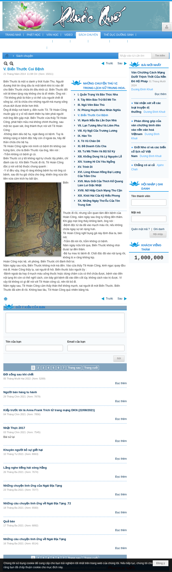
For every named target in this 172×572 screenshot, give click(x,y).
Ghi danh (158, 229)
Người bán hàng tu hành (20, 392)
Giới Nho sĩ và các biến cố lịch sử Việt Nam (148, 152)
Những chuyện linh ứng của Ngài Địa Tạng (32, 485)
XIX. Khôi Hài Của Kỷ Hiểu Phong (99, 195)
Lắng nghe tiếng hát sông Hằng (25, 467)
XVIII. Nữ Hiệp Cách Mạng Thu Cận (100, 190)
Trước (109, 63)
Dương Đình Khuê (142, 89)
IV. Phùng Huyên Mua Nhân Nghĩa (99, 110)
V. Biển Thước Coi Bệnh (93, 115)
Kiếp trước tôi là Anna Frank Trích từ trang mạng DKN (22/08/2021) (49, 410)
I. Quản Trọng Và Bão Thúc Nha (98, 94)
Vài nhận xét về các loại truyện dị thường (146, 107)
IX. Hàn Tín (85, 135)
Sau (120, 63)
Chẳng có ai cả (144, 165)
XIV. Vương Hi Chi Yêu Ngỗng (96, 161)
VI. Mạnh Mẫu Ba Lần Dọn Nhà (97, 120)
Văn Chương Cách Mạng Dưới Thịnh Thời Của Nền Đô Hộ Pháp (148, 77)
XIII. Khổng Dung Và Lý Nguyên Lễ (100, 156)
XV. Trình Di (85, 166)
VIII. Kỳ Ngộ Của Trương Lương (97, 130)
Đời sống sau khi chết (18, 374)
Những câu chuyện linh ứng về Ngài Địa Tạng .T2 (37, 503)
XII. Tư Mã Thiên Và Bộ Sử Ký (96, 151)
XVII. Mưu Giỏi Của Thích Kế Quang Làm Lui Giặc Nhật (100, 183)
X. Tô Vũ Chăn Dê (89, 141)
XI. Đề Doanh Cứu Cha (92, 146)
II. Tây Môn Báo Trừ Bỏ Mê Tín (97, 99)
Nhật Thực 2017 (14, 428)
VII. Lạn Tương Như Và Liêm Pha (98, 125)
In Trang (5, 298)
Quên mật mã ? (140, 229)
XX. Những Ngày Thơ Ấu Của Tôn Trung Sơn (99, 202)
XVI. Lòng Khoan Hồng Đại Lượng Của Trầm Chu (99, 174)
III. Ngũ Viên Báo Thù (91, 104)
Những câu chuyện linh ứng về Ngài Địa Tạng (34, 539)
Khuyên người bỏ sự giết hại (23, 450)
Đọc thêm (121, 383)
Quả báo (9, 521)
